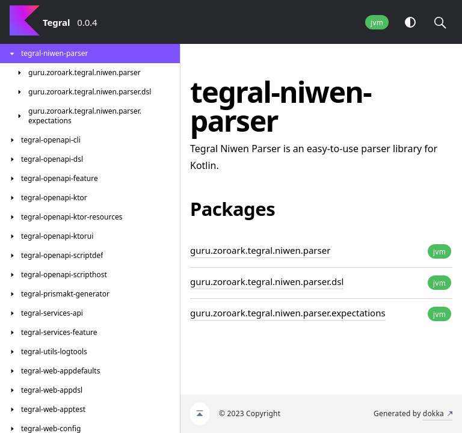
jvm (377, 22)
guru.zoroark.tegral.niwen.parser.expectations (288, 313)
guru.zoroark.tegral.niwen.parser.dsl (266, 281)
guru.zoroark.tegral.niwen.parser (260, 250)
